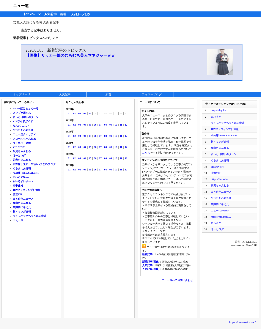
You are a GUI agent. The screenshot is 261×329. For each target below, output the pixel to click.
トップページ (31, 14)
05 (90, 113)
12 (126, 124)
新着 (64, 14)
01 (69, 113)
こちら (146, 152)
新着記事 (147, 254)
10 (116, 124)
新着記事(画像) (150, 261)
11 (121, 124)
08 (105, 124)
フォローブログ (81, 14)
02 (74, 113)
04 (84, 113)
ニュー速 (21, 6)
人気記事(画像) (150, 269)
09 (110, 124)
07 (100, 124)
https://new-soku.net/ (242, 322)
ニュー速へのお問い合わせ (177, 280)
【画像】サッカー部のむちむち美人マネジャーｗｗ (70, 55)
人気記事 (51, 14)
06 (95, 124)
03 (79, 113)
